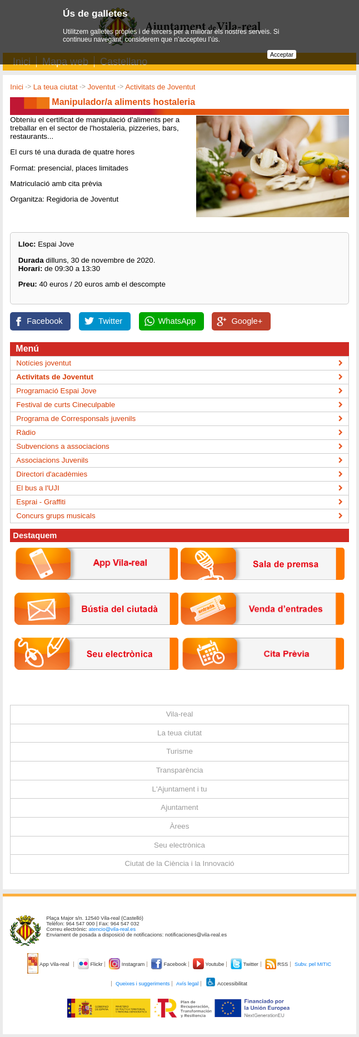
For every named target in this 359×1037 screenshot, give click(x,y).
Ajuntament (179, 807)
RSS (277, 964)
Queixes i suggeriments (142, 983)
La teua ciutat (55, 87)
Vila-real (179, 714)
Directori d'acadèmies (51, 474)
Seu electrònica (179, 845)
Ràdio (26, 432)
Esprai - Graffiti (41, 502)
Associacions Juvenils (52, 460)
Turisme (179, 751)
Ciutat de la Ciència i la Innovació (179, 863)
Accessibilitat (226, 983)
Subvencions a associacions (62, 446)
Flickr (91, 964)
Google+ (246, 321)
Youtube (209, 964)
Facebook (44, 321)
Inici (16, 87)
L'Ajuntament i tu (179, 789)
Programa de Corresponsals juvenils (76, 418)
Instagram (127, 964)
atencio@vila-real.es (112, 929)
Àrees (180, 826)
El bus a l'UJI (37, 488)
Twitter (110, 321)
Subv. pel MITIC (313, 964)
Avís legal (187, 983)
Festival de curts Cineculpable (65, 404)
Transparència (179, 770)
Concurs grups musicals (55, 516)
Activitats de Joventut (160, 87)
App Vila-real (49, 964)
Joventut (101, 87)
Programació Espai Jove (56, 391)
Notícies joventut (43, 363)
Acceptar (281, 54)
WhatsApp (177, 321)
